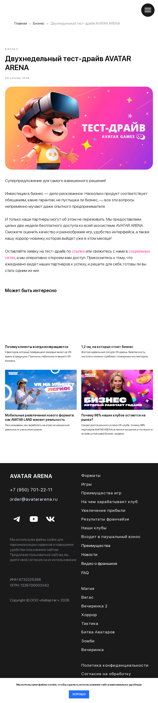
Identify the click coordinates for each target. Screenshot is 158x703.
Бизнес (38, 23)
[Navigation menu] (148, 10)
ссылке (78, 252)
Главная (21, 23)
